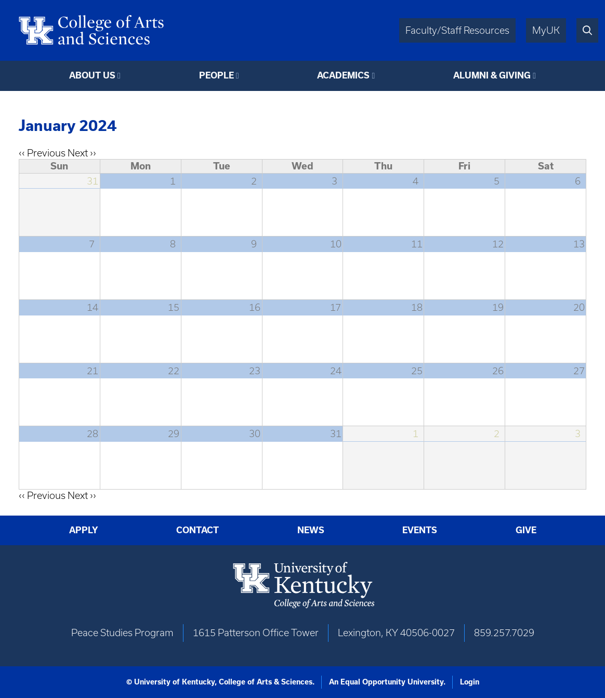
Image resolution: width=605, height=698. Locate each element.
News (310, 530)
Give (526, 530)
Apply (83, 530)
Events (419, 530)
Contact (197, 530)
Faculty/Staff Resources (457, 30)
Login (469, 682)
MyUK (546, 30)
